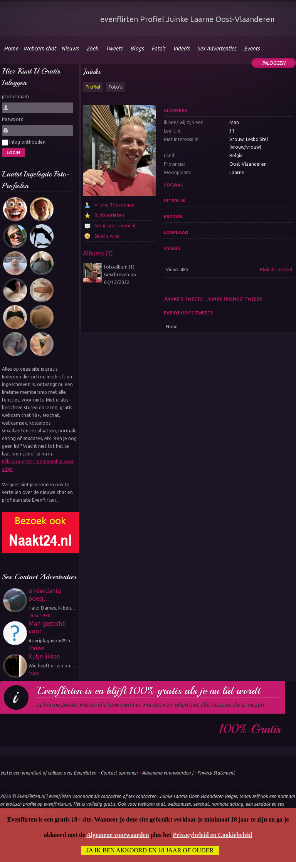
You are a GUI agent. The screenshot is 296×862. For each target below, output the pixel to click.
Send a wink (106, 236)
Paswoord (13, 119)
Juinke (92, 71)
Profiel (93, 86)
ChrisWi (36, 648)
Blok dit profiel (276, 269)
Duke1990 (39, 615)
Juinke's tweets (183, 299)
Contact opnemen (119, 772)
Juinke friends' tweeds (234, 299)
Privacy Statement (216, 772)
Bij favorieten (109, 215)
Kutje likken (44, 656)
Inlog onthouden (23, 142)
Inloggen (273, 63)
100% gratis (250, 729)
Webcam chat (40, 48)
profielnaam (15, 96)
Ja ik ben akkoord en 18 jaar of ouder (150, 850)
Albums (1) (98, 253)
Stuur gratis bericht (115, 225)
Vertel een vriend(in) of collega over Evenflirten (48, 772)
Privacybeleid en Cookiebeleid (212, 835)
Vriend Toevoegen (114, 204)
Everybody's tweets (188, 313)
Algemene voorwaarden (166, 772)
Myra (34, 673)
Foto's (115, 86)
